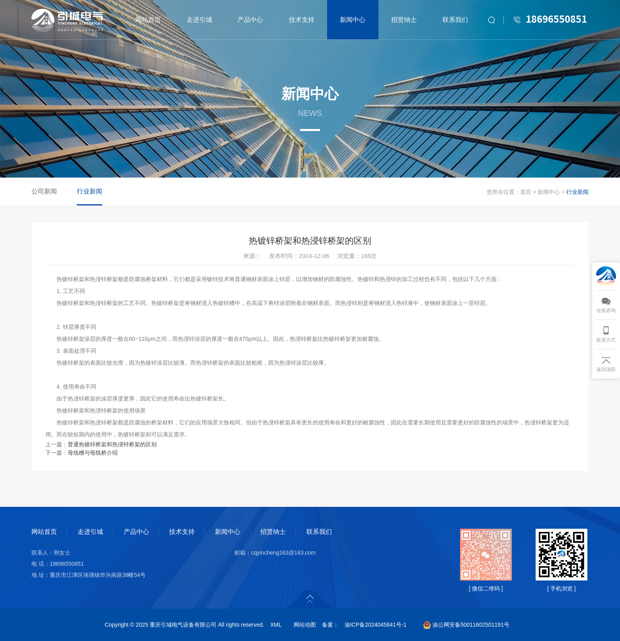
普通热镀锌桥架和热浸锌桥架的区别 (112, 444)
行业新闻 (89, 191)
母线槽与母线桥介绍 (93, 452)
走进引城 (199, 19)
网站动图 (305, 624)
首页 (525, 192)
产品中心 (250, 19)
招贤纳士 (404, 19)
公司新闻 (44, 191)
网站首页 (148, 19)
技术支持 (301, 19)
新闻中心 (352, 19)
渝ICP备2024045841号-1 (376, 624)
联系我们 (455, 19)
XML (276, 624)
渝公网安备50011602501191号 (466, 624)
